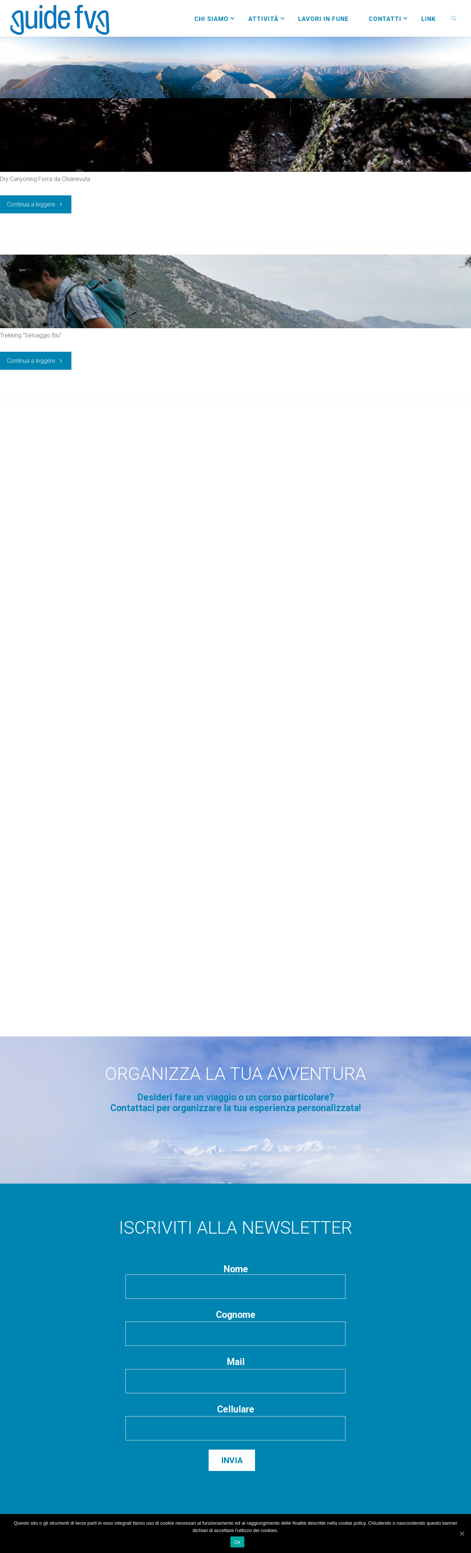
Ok (237, 1542)
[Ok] (461, 1533)
